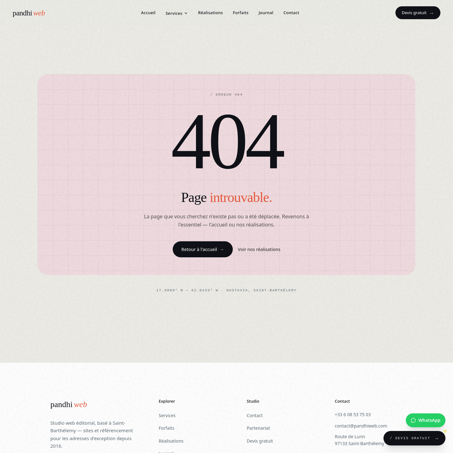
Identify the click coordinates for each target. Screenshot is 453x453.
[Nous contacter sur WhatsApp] (425, 420)
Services (176, 13)
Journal (266, 12)
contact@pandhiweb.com (361, 426)
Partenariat (258, 428)
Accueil (148, 12)
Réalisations (210, 12)
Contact (291, 12)
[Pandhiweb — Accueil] (29, 13)
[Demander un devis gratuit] (414, 438)
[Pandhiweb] (68, 404)
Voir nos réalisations (259, 249)
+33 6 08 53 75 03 (353, 414)
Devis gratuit (418, 12)
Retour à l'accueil (203, 249)
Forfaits (241, 12)
